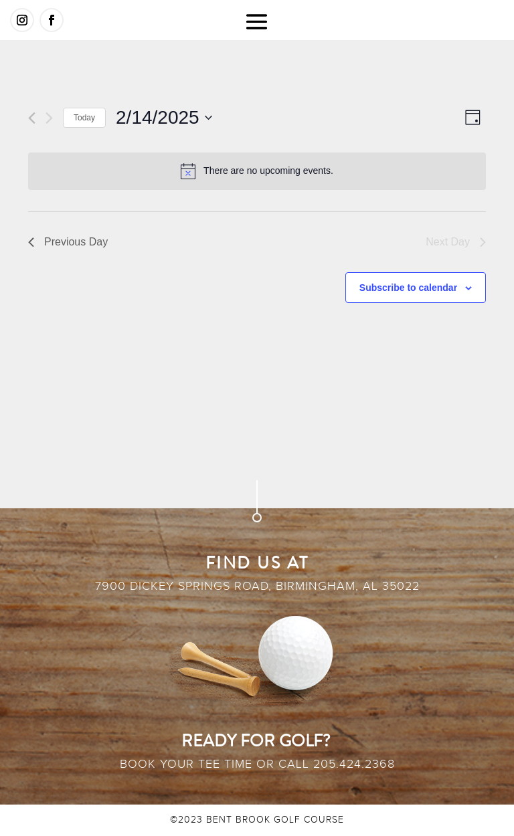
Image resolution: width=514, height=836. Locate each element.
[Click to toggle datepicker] (164, 117)
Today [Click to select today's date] (84, 117)
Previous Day (68, 241)
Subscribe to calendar (408, 287)
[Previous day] (31, 118)
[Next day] (49, 118)
